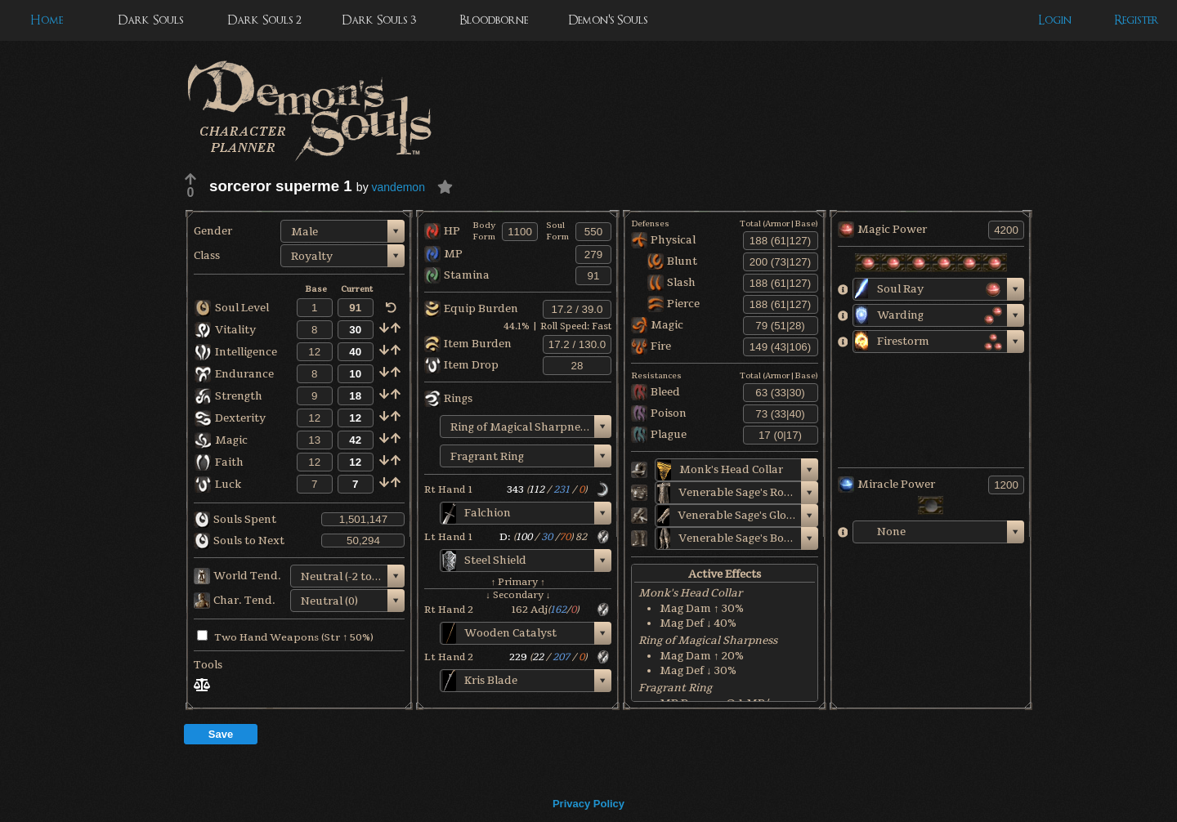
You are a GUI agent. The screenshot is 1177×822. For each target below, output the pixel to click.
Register (1136, 20)
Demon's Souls (607, 20)
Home (46, 20)
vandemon (398, 187)
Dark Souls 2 (264, 20)
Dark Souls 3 (379, 20)
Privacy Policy (588, 803)
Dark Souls (150, 20)
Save (220, 734)
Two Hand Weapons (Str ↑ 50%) (285, 637)
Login (1055, 20)
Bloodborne (493, 20)
